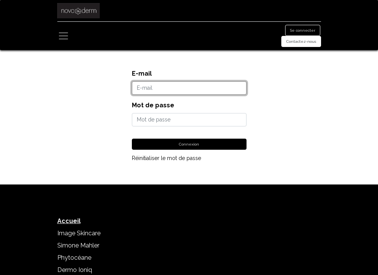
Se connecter (302, 30)
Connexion (189, 144)
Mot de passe (153, 105)
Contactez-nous (301, 41)
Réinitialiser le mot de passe (166, 158)
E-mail (142, 73)
